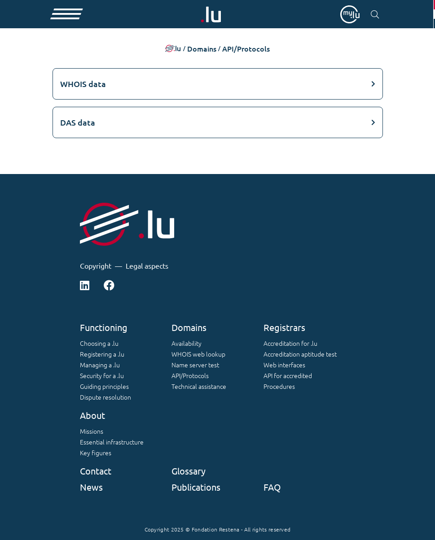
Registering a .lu (102, 353)
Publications (195, 486)
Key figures (95, 452)
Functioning (103, 327)
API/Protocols (190, 375)
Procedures (279, 386)
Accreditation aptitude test (300, 353)
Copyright (95, 265)
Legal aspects (147, 265)
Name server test (195, 364)
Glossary (188, 470)
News (91, 486)
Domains (189, 327)
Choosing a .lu (99, 343)
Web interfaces (284, 364)
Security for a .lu (102, 375)
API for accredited (288, 375)
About (92, 415)
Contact (95, 470)
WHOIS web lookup (198, 353)
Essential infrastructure (112, 441)
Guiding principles (104, 386)
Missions (91, 431)
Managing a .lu (100, 364)
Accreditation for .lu (290, 343)
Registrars (284, 327)
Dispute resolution (105, 396)
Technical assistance (198, 386)
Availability (186, 343)
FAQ (272, 486)
